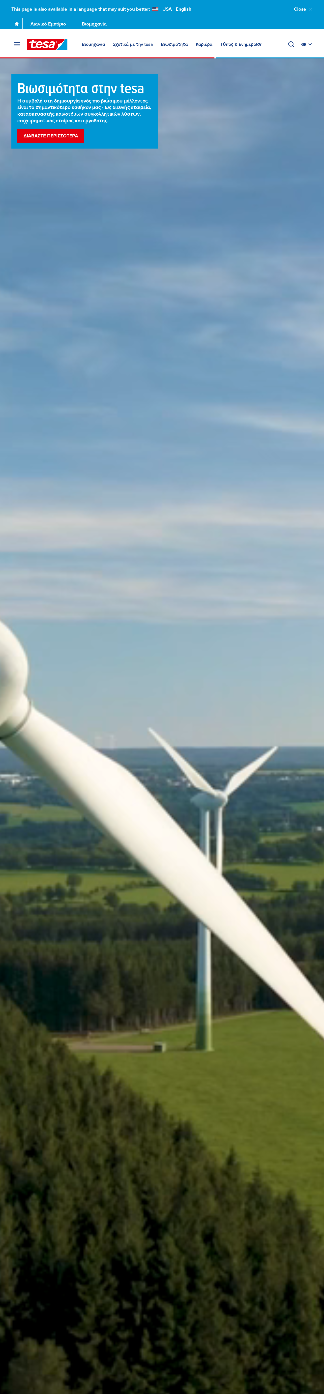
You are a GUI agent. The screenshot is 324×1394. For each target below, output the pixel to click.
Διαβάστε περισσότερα (51, 135)
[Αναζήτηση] (291, 44)
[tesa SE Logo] (47, 44)
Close (303, 9)
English (183, 9)
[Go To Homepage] (16, 23)
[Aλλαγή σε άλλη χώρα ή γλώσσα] (307, 44)
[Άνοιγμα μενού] (16, 44)
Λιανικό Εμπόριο (48, 23)
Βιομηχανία (94, 23)
